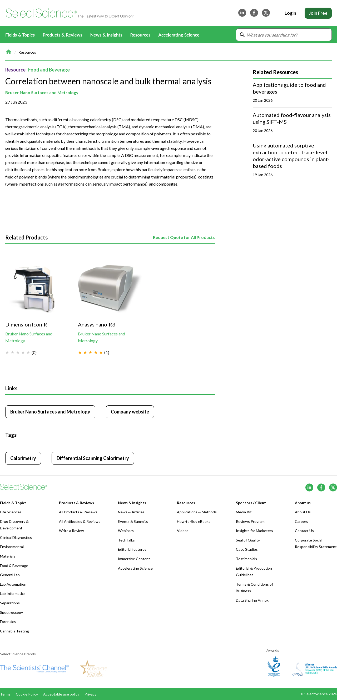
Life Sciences (11, 512)
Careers (301, 521)
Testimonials (246, 558)
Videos (183, 530)
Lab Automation (13, 584)
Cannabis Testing (14, 631)
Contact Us (304, 530)
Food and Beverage (49, 70)
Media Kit (244, 512)
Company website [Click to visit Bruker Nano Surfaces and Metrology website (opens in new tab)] (130, 412)
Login (290, 13)
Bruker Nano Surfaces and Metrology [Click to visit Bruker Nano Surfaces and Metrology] (50, 412)
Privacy (90, 694)
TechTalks (126, 540)
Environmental (12, 546)
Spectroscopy (11, 612)
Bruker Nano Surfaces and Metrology (41, 92)
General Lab (10, 575)
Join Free (318, 13)
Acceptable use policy (61, 694)
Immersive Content (134, 558)
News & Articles (131, 512)
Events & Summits (133, 521)
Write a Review (71, 530)
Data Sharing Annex (252, 600)
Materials (7, 556)
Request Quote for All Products (184, 237)
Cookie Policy (27, 694)
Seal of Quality (248, 540)
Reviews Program (250, 521)
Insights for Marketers (254, 530)
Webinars (126, 530)
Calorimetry (23, 458)
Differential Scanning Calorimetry (93, 458)
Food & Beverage (14, 565)
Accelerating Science (178, 35)
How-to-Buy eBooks (193, 521)
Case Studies (247, 549)
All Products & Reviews (78, 512)
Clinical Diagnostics (16, 537)
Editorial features (132, 549)
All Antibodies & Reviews (79, 521)
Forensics (8, 621)
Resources (27, 52)
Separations (10, 603)
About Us (303, 512)
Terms (5, 694)
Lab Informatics (13, 593)
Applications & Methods (197, 512)
